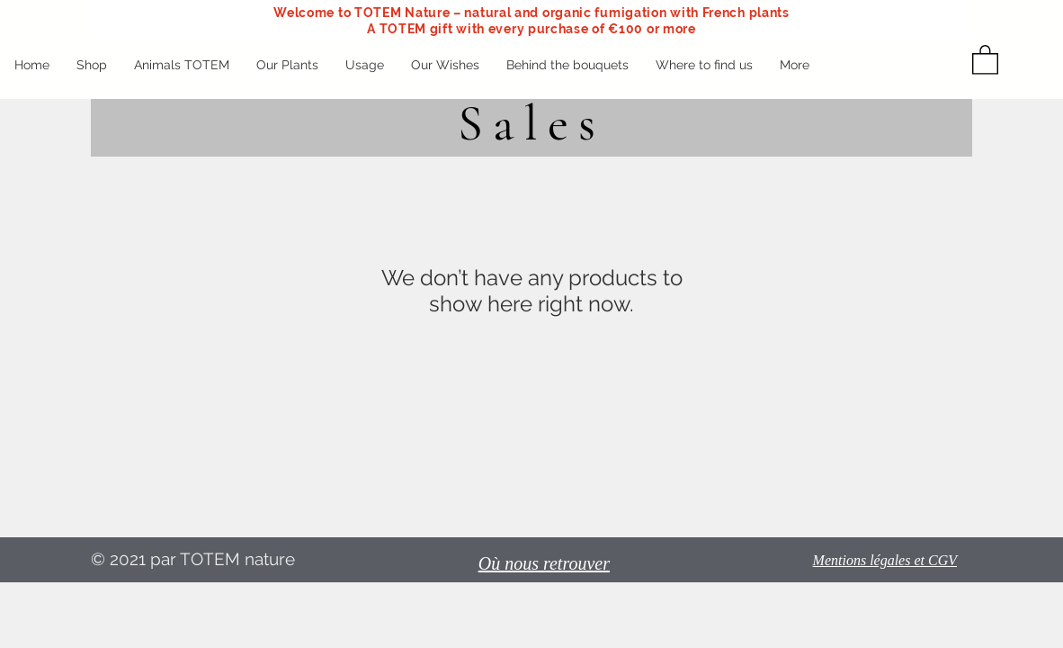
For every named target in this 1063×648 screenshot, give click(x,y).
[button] (985, 59)
